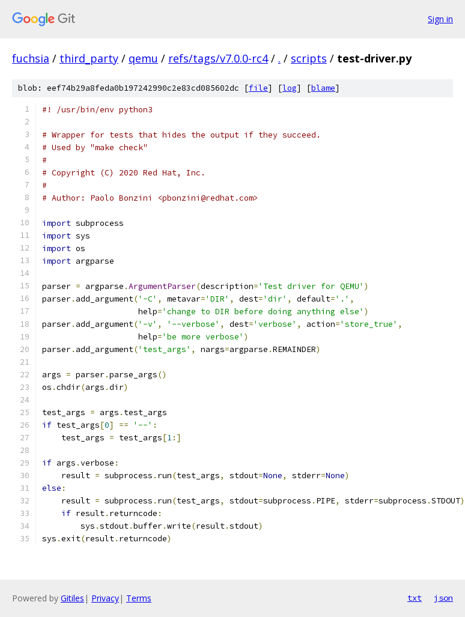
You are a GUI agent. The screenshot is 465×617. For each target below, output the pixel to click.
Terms (138, 598)
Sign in (440, 19)
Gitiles (72, 598)
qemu (143, 58)
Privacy (105, 598)
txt (414, 597)
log (289, 88)
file (258, 88)
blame (323, 88)
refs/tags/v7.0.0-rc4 (218, 58)
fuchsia (30, 58)
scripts (309, 58)
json (443, 597)
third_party (88, 58)
